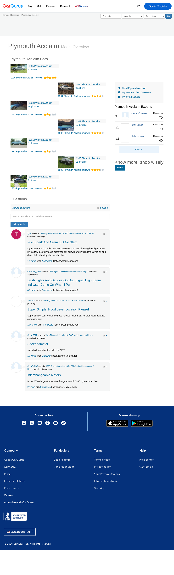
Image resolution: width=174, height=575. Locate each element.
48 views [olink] (31, 290)
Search (120, 168)
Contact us (146, 466)
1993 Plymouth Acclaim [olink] (40, 103)
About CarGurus (14, 459)
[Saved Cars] (138, 6)
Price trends (11, 488)
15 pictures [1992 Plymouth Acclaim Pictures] (80, 125)
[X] (32, 423)
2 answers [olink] (46, 261)
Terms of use (102, 459)
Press (7, 473)
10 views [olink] (31, 355)
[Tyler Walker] (16, 234)
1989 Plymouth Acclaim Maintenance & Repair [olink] (69, 271)
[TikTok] (63, 423)
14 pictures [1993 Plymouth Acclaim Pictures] (33, 106)
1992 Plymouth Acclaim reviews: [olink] (74, 133)
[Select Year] (154, 16)
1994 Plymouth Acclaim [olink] (88, 84)
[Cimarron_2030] (16, 272)
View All (139, 149)
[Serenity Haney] (16, 301)
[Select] (110, 16)
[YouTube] (40, 423)
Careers (9, 495)
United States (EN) (20, 531)
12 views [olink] (31, 261)
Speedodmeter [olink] (37, 344)
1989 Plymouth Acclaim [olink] (40, 176)
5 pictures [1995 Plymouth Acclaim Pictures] (33, 69)
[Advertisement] (60, 398)
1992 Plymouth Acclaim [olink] (88, 121)
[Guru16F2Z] (16, 336)
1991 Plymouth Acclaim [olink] (40, 139)
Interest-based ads (105, 480)
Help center (146, 459)
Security (99, 488)
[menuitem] (30, 6)
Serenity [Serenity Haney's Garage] (30, 300)
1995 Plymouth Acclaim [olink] (40, 66)
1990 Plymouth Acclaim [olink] (88, 158)
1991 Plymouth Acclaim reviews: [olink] (27, 151)
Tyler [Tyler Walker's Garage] (29, 233)
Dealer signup (62, 459)
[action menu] (105, 234)
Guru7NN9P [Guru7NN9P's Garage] (32, 366)
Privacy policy (102, 466)
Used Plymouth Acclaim (134, 88)
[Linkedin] (56, 423)
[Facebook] (24, 423)
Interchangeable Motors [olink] (44, 375)
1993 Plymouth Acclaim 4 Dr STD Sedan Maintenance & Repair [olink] (66, 233)
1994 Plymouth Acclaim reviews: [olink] (74, 96)
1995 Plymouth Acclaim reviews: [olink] (27, 77)
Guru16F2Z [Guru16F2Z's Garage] (32, 335)
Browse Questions (21, 208)
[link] (139, 116)
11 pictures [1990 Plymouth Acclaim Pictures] (80, 161)
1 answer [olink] (46, 355)
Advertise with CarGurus (19, 502)
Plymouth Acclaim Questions (136, 92)
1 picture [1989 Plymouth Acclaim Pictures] (32, 180)
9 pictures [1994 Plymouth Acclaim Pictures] (80, 88)
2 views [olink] (31, 387)
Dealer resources (64, 466)
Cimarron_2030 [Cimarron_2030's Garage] (34, 271)
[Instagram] (48, 423)
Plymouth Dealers (131, 96)
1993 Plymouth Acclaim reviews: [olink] (27, 114)
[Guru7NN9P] (16, 367)
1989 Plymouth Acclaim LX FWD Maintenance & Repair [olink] (69, 335)
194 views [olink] (32, 324)
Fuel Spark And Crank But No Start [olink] (52, 242)
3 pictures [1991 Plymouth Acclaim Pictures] (33, 143)
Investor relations (14, 480)
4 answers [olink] (48, 324)
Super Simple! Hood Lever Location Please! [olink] (58, 309)
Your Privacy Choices (107, 473)
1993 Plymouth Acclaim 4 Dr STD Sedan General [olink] (63, 300)
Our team (10, 466)
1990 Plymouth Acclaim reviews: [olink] (74, 170)
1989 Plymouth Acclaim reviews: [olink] (27, 188)
